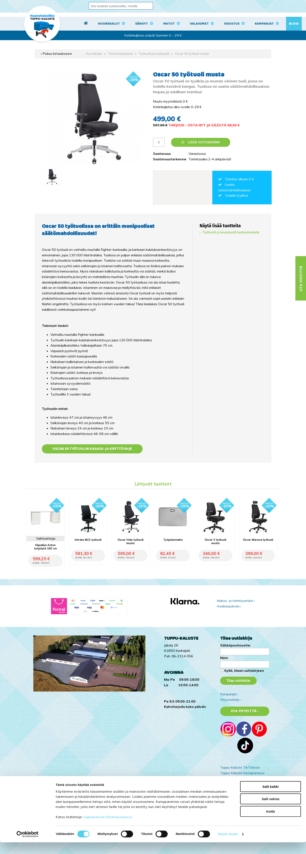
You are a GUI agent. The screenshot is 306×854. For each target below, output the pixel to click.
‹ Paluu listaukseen (56, 53)
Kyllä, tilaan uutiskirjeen (244, 670)
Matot (169, 24)
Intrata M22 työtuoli (88, 539)
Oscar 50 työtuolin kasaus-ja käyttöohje (92, 449)
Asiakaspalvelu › (229, 606)
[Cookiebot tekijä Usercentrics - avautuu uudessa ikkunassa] (27, 846)
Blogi (294, 24)
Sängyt (141, 24)
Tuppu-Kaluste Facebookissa (242, 778)
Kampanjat (264, 24)
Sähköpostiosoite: (235, 645)
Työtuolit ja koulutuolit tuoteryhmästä (231, 232)
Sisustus (231, 24)
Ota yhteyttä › (245, 711)
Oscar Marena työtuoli (258, 539)
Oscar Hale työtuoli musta (130, 541)
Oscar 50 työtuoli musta (192, 54)
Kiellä (270, 823)
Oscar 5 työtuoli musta (215, 541)
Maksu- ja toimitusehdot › (236, 601)
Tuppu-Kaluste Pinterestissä (241, 784)
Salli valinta (270, 810)
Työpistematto (173, 539)
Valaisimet (199, 24)
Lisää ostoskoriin (201, 142)
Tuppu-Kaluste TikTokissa (239, 767)
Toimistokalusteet (120, 54)
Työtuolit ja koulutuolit (154, 54)
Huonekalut (109, 24)
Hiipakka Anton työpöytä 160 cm (45, 546)
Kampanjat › (229, 694)
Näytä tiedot (228, 846)
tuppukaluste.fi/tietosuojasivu (108, 828)
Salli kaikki (270, 798)
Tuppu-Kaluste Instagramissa (242, 773)
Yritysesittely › (230, 699)
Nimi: (224, 658)
